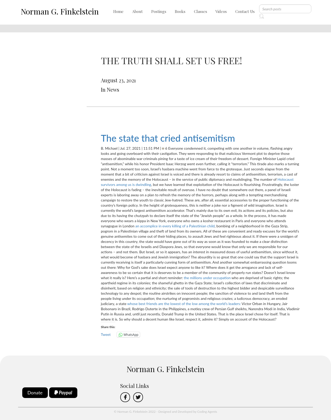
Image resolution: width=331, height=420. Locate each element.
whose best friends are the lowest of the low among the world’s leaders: (184, 303)
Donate (35, 392)
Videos (221, 11)
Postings (158, 11)
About (137, 11)
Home (118, 11)
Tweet (106, 334)
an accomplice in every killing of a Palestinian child (175, 226)
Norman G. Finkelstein (60, 11)
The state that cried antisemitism (168, 138)
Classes (200, 11)
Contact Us (245, 11)
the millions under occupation (207, 278)
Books (180, 11)
